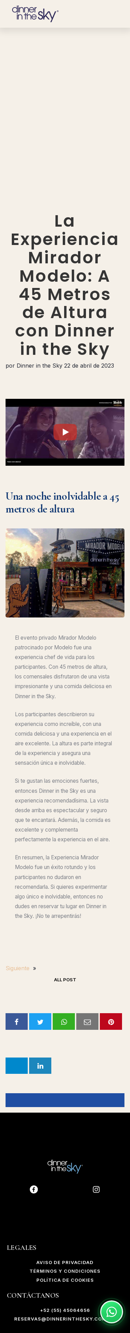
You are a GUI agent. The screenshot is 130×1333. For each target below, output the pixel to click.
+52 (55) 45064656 (65, 1310)
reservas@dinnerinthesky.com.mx (65, 1319)
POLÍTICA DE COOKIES (65, 1280)
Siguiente (17, 968)
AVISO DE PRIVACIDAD (65, 1262)
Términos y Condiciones (65, 1271)
